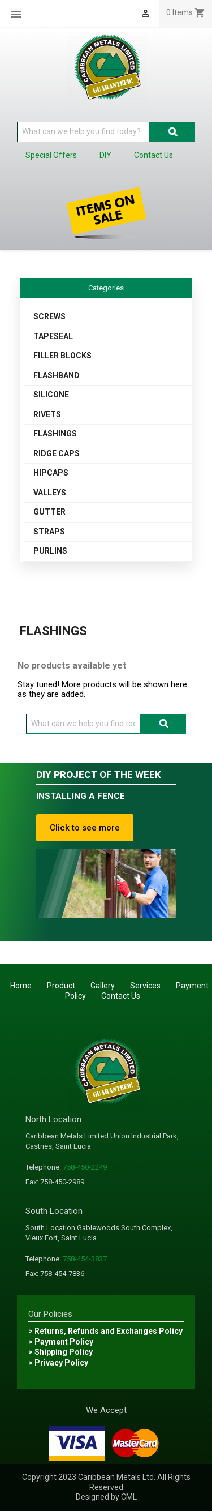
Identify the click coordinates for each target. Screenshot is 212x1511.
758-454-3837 (85, 1259)
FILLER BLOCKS (62, 355)
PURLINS (50, 550)
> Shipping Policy (60, 1351)
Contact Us (120, 995)
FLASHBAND (56, 375)
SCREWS (49, 316)
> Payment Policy (60, 1341)
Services (145, 985)
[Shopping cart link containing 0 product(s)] (185, 12)
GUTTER (49, 511)
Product (61, 985)
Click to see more (85, 828)
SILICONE (51, 394)
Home (21, 985)
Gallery (102, 985)
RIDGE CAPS (56, 453)
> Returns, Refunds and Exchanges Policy (105, 1330)
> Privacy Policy (58, 1362)
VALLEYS (49, 492)
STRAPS (49, 531)
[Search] (83, 132)
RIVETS (47, 414)
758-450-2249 (85, 1167)
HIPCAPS (50, 472)
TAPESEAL (53, 336)
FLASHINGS (55, 433)
